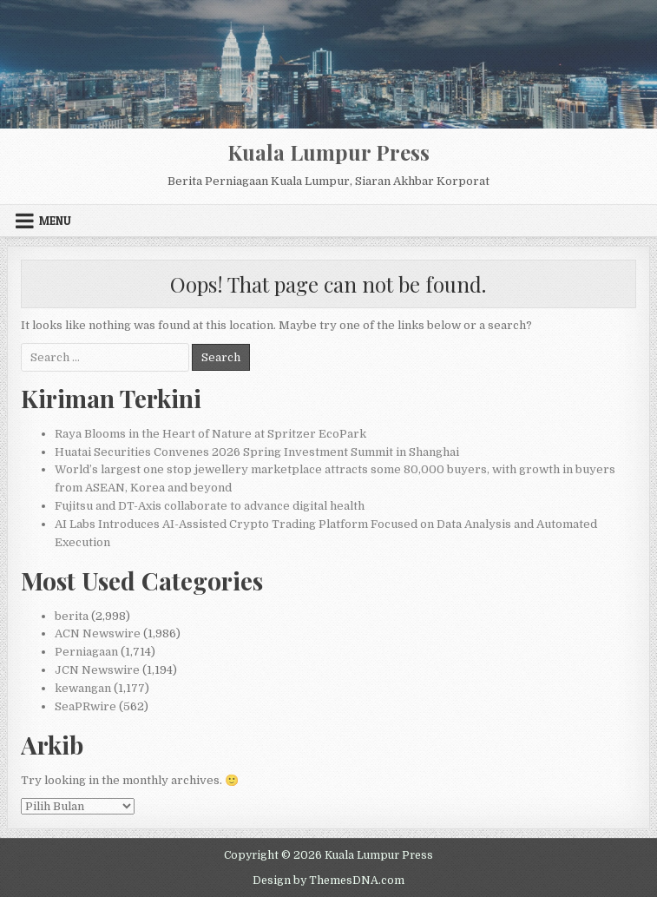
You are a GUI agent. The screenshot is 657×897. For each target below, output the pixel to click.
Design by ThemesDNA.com (328, 880)
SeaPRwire (85, 706)
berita (72, 616)
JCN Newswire (97, 669)
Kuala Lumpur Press (328, 152)
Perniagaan (86, 651)
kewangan (83, 688)
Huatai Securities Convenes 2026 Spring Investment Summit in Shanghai (257, 451)
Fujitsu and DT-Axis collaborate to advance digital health (210, 505)
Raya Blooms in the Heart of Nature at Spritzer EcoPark (210, 433)
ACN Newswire (98, 633)
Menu (55, 221)
